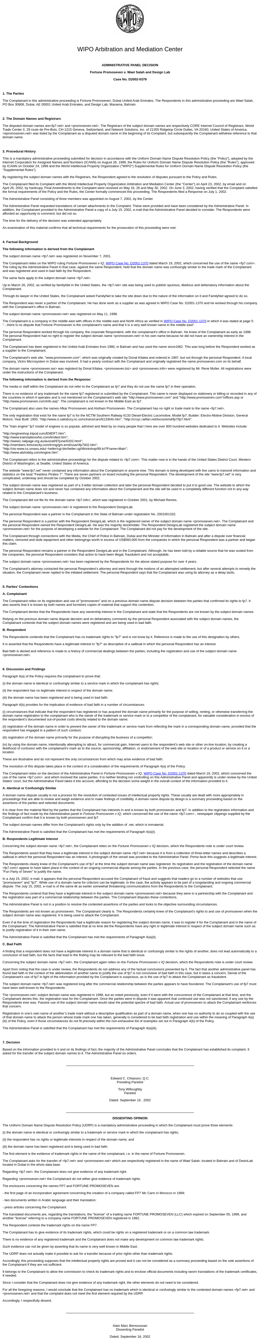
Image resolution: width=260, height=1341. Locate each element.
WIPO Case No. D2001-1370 (127, 263)
